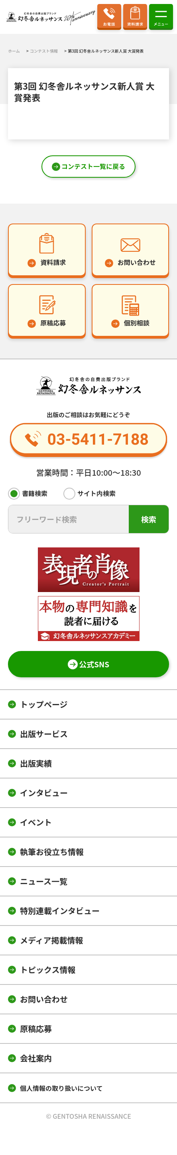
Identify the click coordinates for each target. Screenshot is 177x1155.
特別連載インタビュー (60, 910)
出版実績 (36, 763)
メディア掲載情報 (51, 940)
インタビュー (44, 792)
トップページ (44, 704)
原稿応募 (36, 1028)
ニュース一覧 (43, 881)
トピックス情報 (47, 969)
